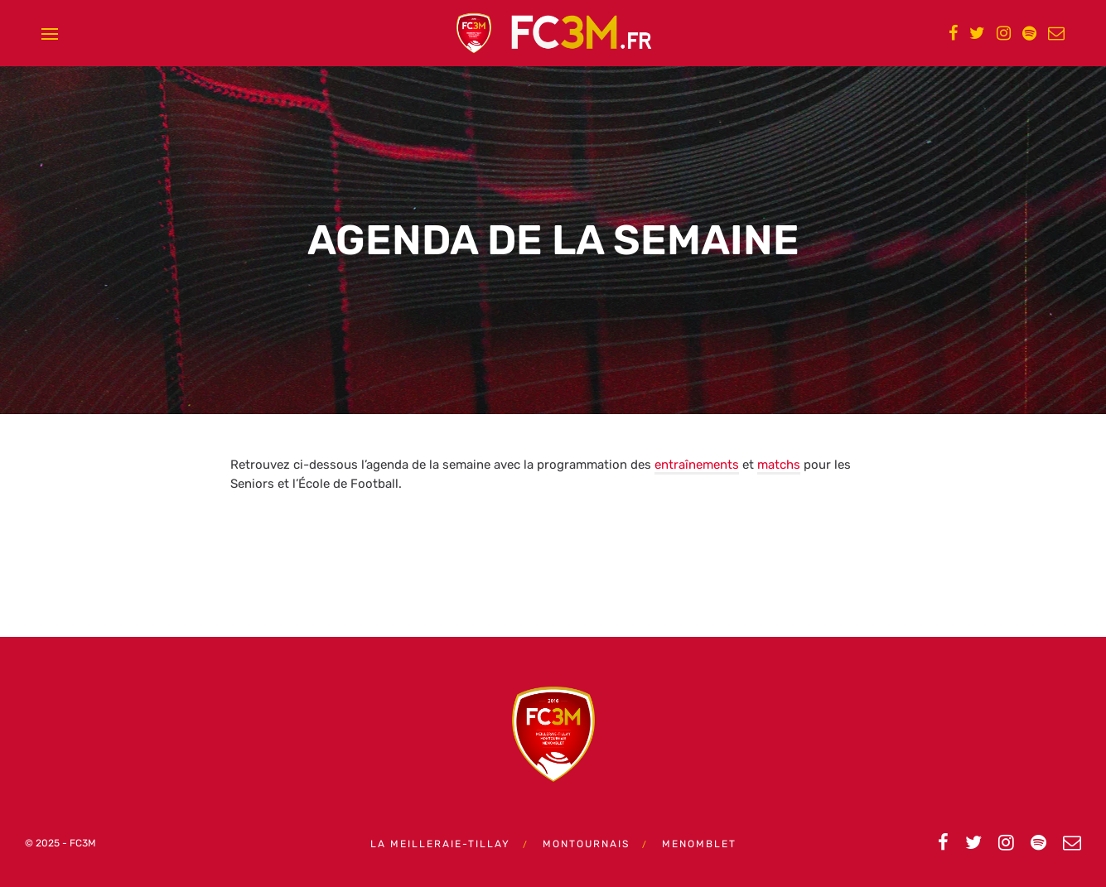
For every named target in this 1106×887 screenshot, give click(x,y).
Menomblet (699, 844)
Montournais (586, 844)
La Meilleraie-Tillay (440, 844)
